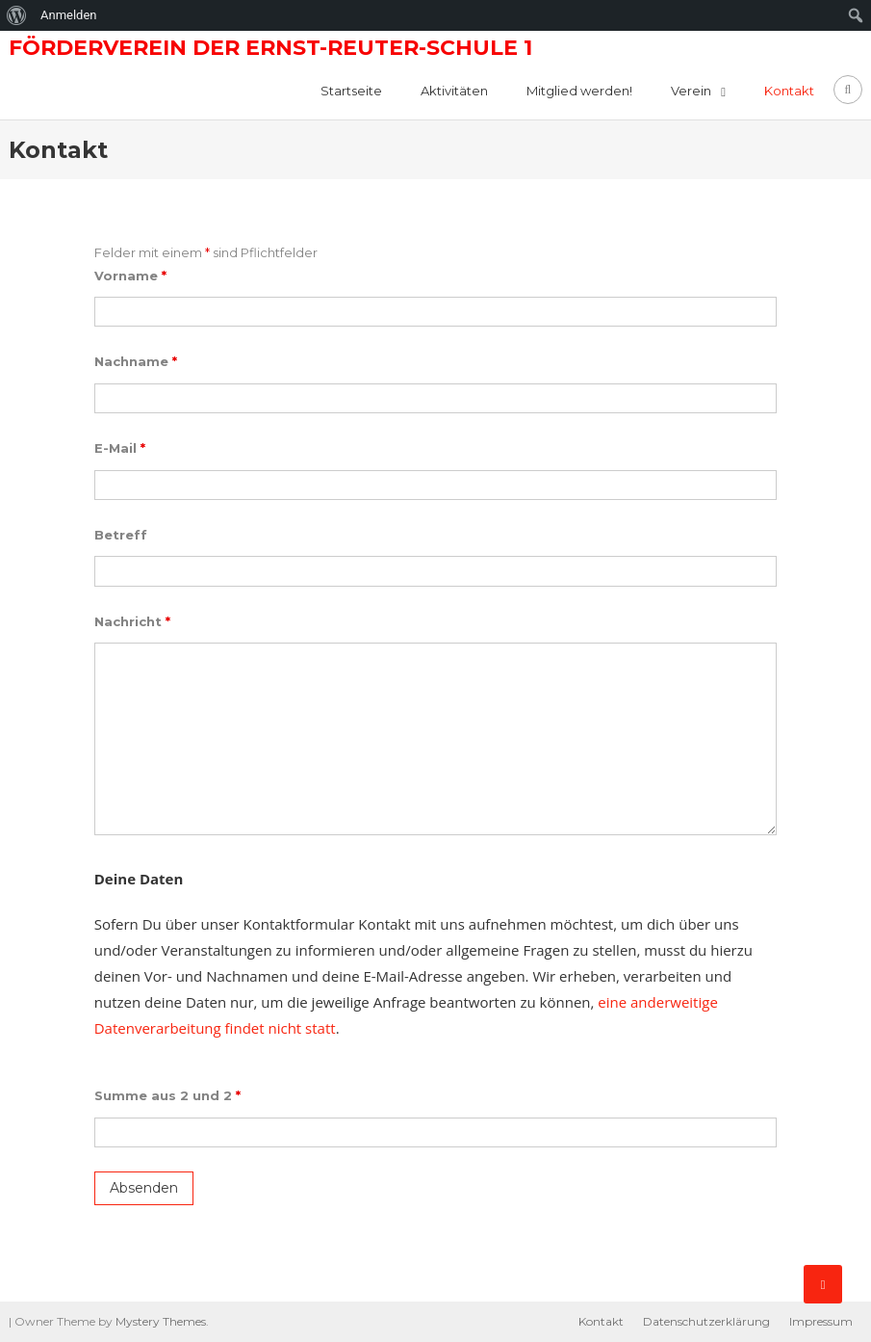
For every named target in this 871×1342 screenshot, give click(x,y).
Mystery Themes (160, 1321)
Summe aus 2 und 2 (167, 1095)
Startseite (351, 90)
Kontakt (789, 90)
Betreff (120, 534)
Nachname (135, 361)
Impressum (821, 1321)
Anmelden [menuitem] (68, 15)
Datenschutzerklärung (706, 1321)
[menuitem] (17, 15)
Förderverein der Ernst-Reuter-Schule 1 (270, 48)
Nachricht (132, 621)
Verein (691, 90)
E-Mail (119, 448)
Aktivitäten (454, 90)
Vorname (130, 275)
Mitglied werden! (579, 90)
